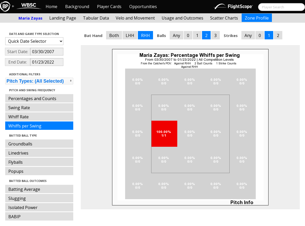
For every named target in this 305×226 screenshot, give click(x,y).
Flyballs (15, 162)
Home (51, 6)
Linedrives (18, 153)
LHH (130, 35)
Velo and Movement (135, 18)
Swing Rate (19, 108)
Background (77, 6)
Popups (15, 171)
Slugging (17, 198)
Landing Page (62, 18)
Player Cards (109, 6)
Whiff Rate (18, 117)
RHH (145, 35)
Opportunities (143, 6)
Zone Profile (257, 18)
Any (176, 35)
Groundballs (20, 144)
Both (114, 35)
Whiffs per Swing (24, 126)
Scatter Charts (224, 18)
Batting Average (24, 189)
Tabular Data (96, 18)
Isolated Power (23, 207)
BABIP (14, 216)
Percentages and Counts (32, 98)
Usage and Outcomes (182, 18)
